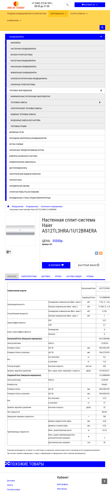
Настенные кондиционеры (23, 49)
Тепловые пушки (19, 126)
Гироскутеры (15, 180)
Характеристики (29, 276)
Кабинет (63, 477)
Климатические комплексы (22, 162)
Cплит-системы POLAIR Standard (24, 192)
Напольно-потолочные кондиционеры (29, 78)
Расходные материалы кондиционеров (27, 138)
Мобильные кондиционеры (24, 72)
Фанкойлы (16, 43)
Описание (12, 276)
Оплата (58, 276)
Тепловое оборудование (55, 90)
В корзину (56, 265)
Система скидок (74, 276)
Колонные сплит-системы (23, 84)
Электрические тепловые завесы (26, 108)
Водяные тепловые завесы (23, 114)
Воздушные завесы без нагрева (25, 120)
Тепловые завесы (56, 102)
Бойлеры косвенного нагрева (23, 156)
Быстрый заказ (88, 265)
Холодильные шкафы (19, 186)
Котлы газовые (16, 144)
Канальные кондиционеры (23, 66)
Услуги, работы (79, 13)
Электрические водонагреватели (25, 174)
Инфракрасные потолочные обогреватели (30, 96)
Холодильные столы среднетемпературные (30, 198)
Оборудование (58, 13)
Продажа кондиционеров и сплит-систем (26, 13)
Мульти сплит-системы (22, 55)
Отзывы (90, 276)
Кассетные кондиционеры (23, 61)
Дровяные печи (16, 132)
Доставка (45, 276)
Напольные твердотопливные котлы (26, 150)
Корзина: (90, 5)
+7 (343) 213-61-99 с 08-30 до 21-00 (42, 5)
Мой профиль (62, 484)
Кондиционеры (55, 36)
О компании (14, 20)
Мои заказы (62, 489)
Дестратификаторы (18, 168)
